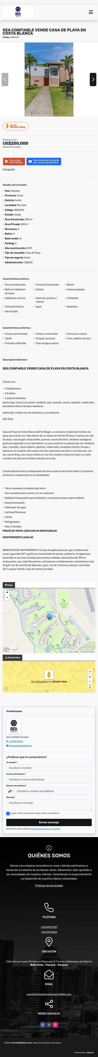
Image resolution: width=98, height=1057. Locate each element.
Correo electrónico (16, 774)
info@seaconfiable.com (20, 745)
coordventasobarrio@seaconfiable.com (49, 994)
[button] (32, 113)
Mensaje (11, 797)
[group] (49, 79)
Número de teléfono (16, 785)
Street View (16, 126)
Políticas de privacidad (49, 885)
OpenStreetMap (88, 652)
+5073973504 (16, 741)
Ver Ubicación (40, 681)
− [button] (7, 597)
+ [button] (7, 592)
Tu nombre (12, 762)
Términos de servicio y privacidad (46, 829)
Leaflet (70, 652)
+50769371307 (49, 927)
